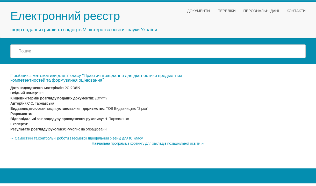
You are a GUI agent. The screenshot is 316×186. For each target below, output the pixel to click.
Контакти (296, 11)
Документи (198, 11)
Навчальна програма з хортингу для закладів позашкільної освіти (148, 143)
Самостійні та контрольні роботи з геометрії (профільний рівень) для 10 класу (76, 138)
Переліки (226, 11)
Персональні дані (261, 11)
